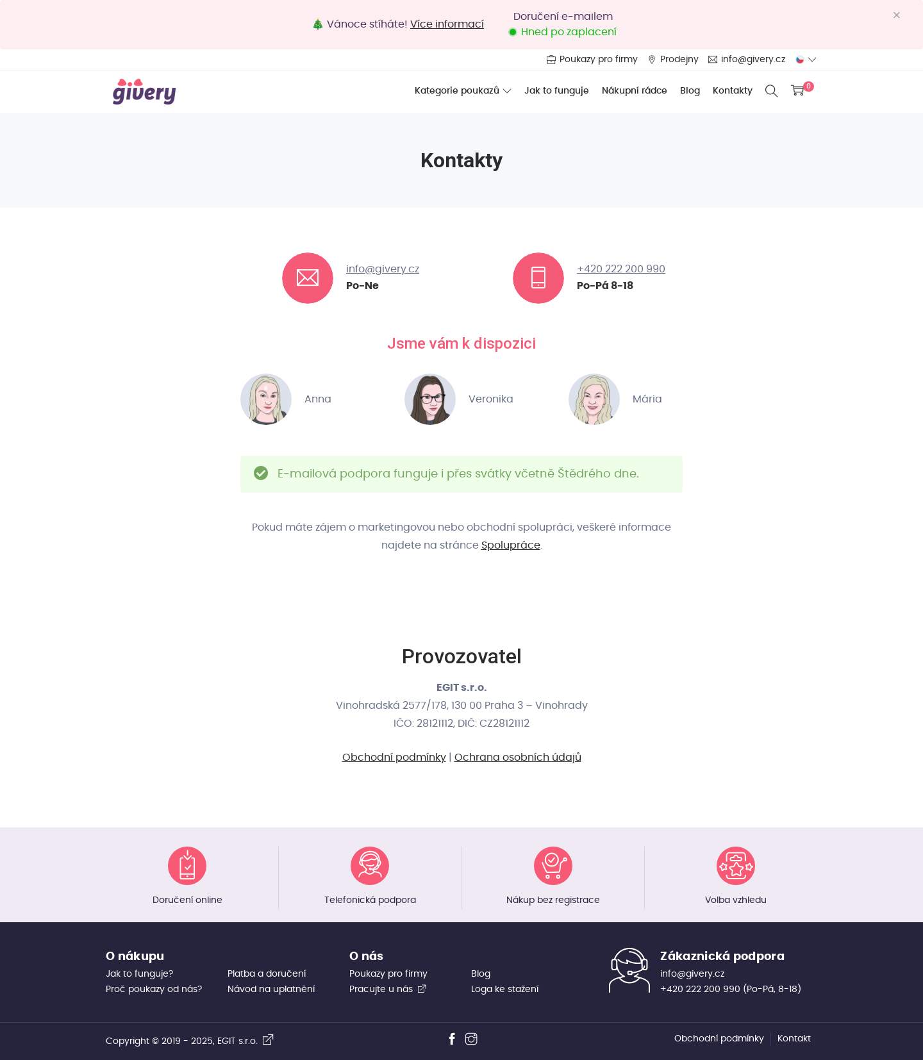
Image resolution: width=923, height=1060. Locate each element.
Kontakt (794, 1038)
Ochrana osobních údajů (517, 757)
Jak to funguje (556, 91)
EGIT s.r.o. (245, 1041)
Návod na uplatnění (271, 989)
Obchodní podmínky (394, 757)
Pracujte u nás (388, 989)
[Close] (901, 15)
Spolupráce (510, 545)
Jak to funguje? (139, 974)
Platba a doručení (267, 974)
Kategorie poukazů (457, 91)
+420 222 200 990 (621, 269)
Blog (690, 91)
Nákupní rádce (634, 91)
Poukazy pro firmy (599, 59)
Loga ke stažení (504, 989)
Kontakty (733, 91)
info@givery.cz (753, 59)
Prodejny (679, 59)
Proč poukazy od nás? (154, 989)
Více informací (447, 24)
